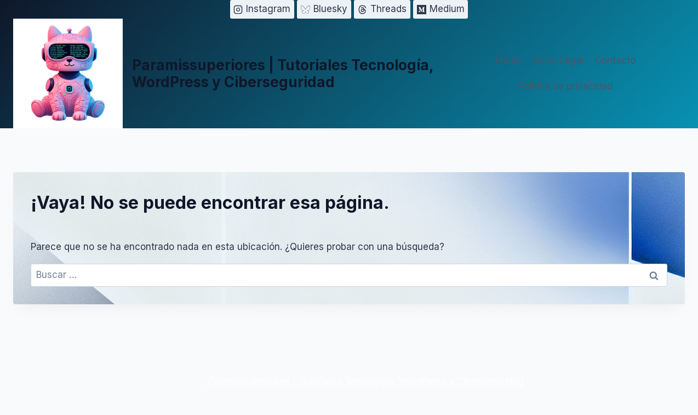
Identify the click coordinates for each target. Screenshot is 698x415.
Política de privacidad (565, 86)
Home (509, 60)
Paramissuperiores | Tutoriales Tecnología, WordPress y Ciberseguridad (366, 381)
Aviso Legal (558, 60)
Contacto (615, 60)
